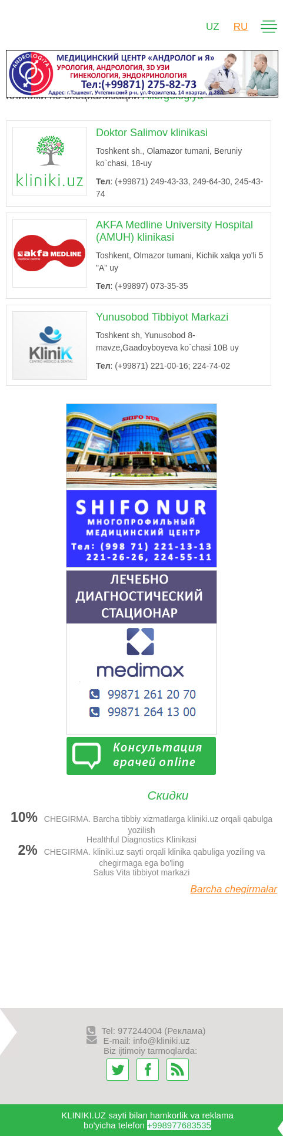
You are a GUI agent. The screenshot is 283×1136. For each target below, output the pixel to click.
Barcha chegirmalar (234, 889)
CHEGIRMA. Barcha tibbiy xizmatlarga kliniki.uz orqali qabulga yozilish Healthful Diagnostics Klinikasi (141, 827)
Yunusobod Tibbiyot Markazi (162, 317)
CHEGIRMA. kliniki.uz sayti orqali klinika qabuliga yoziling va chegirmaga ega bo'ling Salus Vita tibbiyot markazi (141, 859)
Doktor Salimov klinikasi (152, 133)
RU (241, 26)
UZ (212, 26)
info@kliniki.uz (161, 1041)
